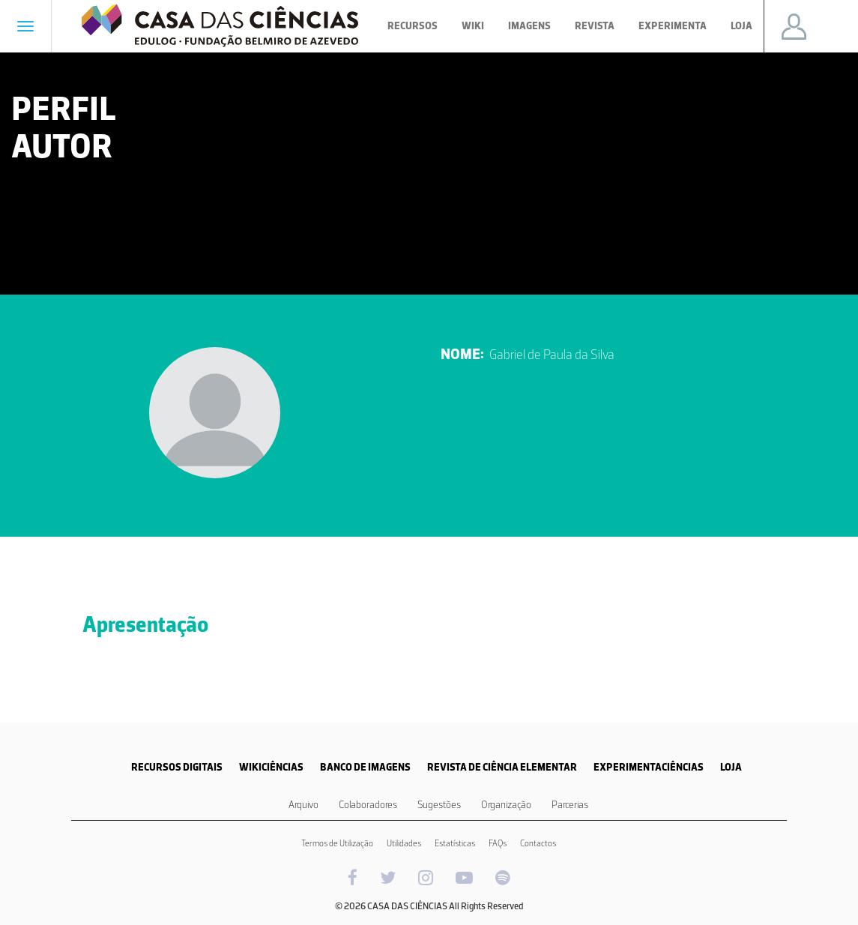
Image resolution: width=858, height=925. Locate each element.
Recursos (412, 25)
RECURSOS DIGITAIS (177, 767)
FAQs (498, 843)
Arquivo (303, 804)
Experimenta (672, 25)
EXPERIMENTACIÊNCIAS (648, 767)
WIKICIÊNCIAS (271, 767)
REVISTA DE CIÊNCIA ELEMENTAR (502, 767)
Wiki (473, 25)
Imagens (529, 25)
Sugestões (439, 804)
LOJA (731, 767)
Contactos (538, 843)
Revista (594, 25)
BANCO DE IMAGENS (365, 767)
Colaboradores (368, 804)
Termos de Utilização (337, 843)
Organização (506, 804)
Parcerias (570, 804)
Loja (741, 25)
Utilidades (404, 843)
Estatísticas (455, 843)
